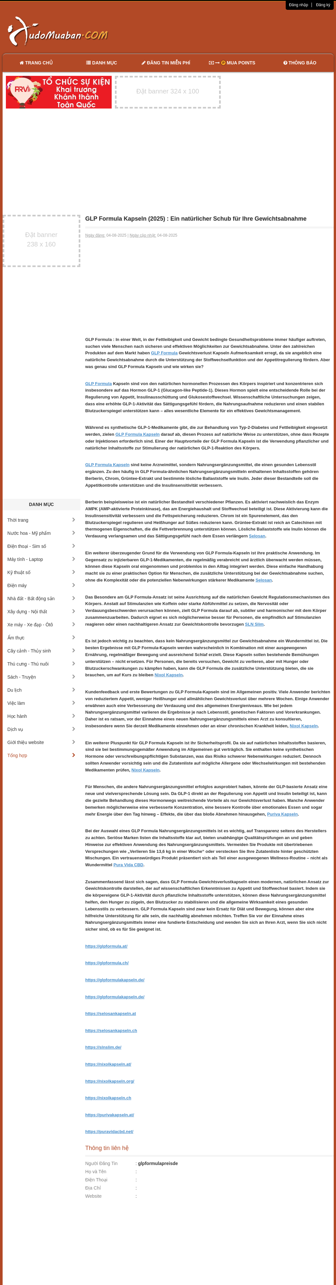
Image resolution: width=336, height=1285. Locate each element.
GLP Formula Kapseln (137, 434)
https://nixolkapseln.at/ (108, 1064)
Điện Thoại (96, 1179)
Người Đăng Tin (101, 1163)
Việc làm (42, 703)
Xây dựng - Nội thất (42, 611)
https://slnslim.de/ (103, 1047)
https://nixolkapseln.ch (108, 1097)
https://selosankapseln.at (110, 1013)
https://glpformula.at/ (106, 946)
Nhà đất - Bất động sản (42, 598)
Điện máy (42, 585)
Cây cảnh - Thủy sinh (42, 650)
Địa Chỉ (93, 1188)
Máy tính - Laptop (42, 559)
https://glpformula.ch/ (107, 962)
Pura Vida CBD (128, 864)
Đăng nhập (298, 5)
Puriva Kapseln (282, 814)
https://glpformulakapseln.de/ (114, 979)
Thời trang (42, 520)
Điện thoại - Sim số (42, 546)
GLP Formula (164, 352)
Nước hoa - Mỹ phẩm (42, 533)
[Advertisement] (236, 31)
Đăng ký (323, 5)
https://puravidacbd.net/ (109, 1131)
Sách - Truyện (42, 677)
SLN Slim (254, 624)
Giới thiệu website (42, 742)
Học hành (42, 716)
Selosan (257, 535)
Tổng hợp (42, 755)
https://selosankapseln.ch (111, 1030)
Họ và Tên (95, 1171)
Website (93, 1196)
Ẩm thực (42, 637)
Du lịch (42, 690)
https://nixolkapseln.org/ (109, 1081)
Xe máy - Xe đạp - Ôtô (42, 624)
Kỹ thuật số (42, 572)
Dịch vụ (42, 729)
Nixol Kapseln (168, 674)
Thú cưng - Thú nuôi (42, 664)
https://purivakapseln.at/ (109, 1114)
